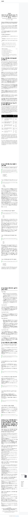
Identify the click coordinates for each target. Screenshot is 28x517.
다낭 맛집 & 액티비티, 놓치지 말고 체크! (7, 52)
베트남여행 (22, 481)
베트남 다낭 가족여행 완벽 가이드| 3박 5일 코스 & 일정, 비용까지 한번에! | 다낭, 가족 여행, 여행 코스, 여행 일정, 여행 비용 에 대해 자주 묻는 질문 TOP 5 (9, 55)
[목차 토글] (16, 48)
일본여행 (22, 482)
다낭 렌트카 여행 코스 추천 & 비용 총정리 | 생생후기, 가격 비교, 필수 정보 (10, 510)
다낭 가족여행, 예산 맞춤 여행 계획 (6, 51)
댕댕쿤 (2, 1)
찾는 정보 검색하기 (23, 474)
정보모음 (22, 483)
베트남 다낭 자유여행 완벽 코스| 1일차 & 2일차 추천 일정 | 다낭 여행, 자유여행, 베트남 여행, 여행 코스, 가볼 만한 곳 (9, 511)
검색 (25, 476)
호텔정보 (22, 486)
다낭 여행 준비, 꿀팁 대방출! (5, 53)
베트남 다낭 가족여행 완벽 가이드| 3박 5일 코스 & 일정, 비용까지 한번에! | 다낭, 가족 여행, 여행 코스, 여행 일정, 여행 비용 (9, 509)
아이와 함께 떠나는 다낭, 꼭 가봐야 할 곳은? (7, 50)
